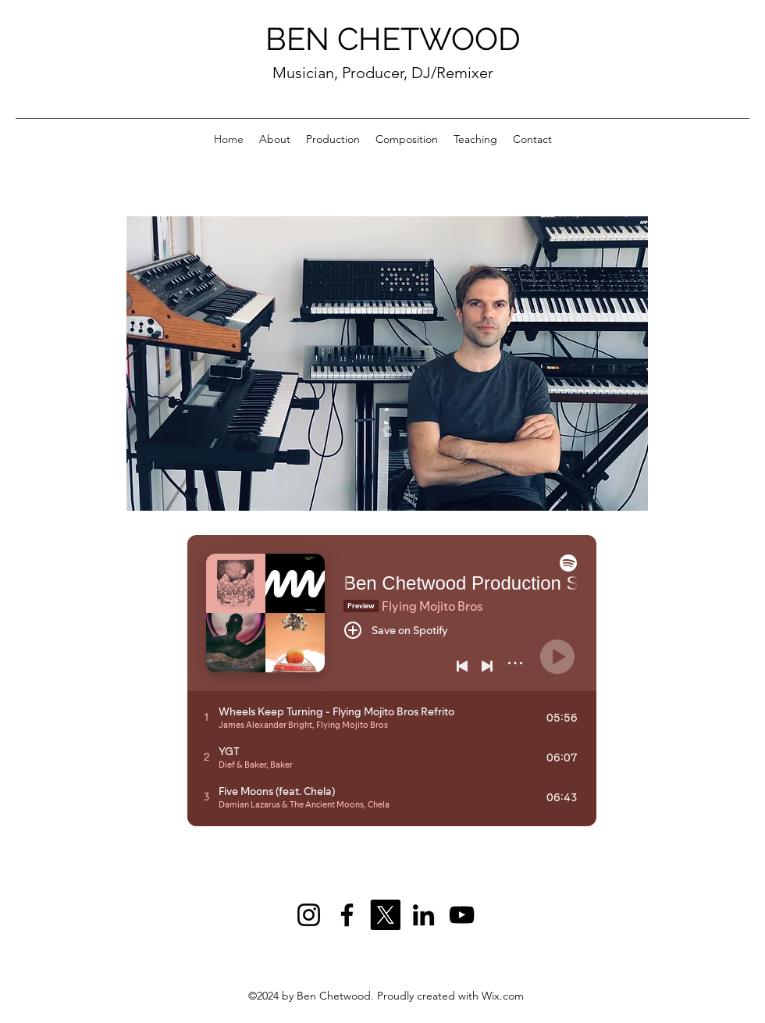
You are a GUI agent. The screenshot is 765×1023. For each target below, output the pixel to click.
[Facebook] (347, 915)
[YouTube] (462, 915)
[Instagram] (309, 915)
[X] (385, 915)
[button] (387, 363)
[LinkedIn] (423, 915)
